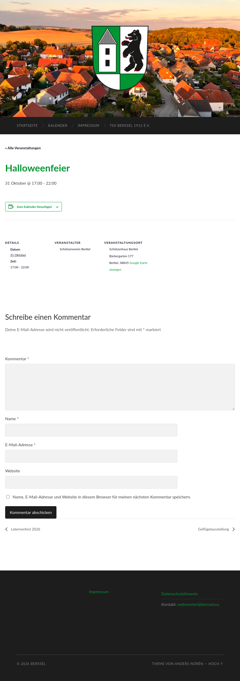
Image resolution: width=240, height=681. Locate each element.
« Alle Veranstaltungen (23, 148)
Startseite (27, 125)
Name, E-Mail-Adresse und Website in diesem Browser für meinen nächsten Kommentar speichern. (102, 496)
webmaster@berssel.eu (198, 604)
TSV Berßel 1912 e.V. (130, 125)
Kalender (58, 125)
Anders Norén (189, 664)
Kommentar (17, 358)
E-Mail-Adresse (20, 444)
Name (12, 418)
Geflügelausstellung (214, 529)
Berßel (38, 664)
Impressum (89, 125)
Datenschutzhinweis (179, 593)
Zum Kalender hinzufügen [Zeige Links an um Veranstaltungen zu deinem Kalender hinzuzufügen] (34, 207)
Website (12, 470)
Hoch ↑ (216, 664)
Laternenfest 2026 (25, 529)
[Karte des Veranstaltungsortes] (181, 255)
